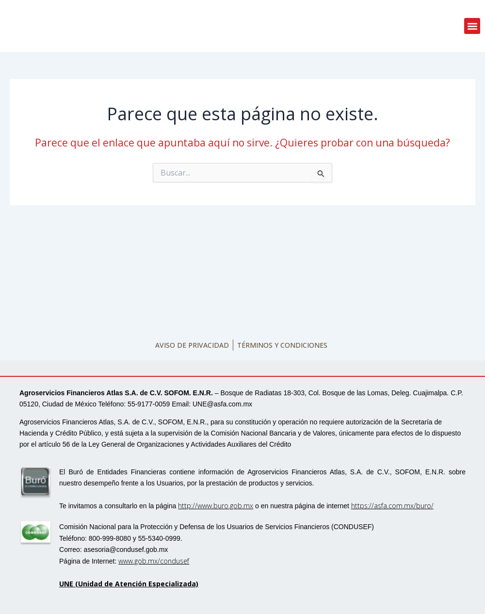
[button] (472, 26)
